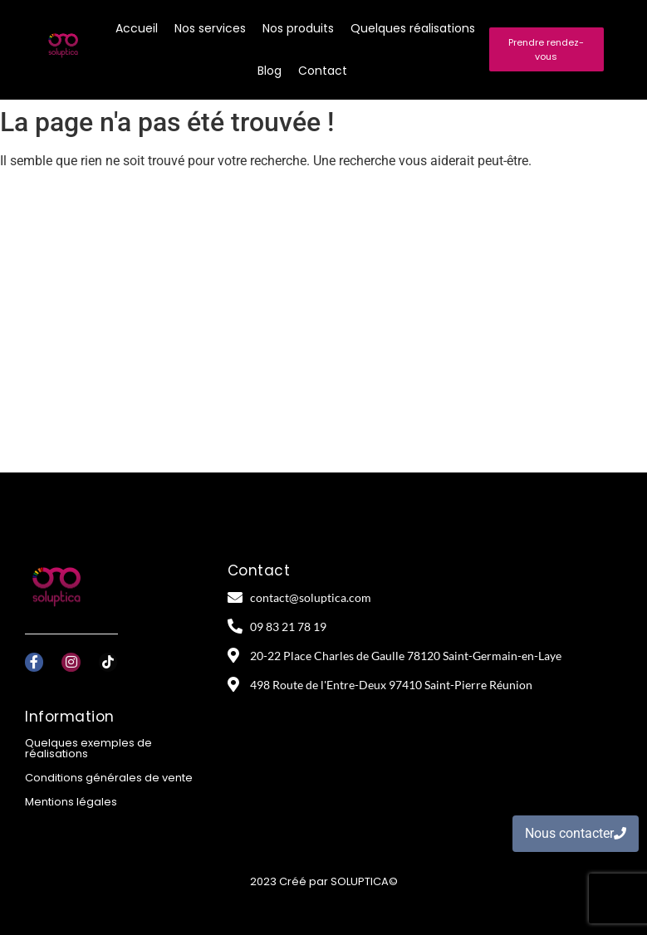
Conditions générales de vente (109, 778)
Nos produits (298, 28)
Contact (322, 70)
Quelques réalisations (412, 28)
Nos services (210, 28)
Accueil (136, 28)
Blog (269, 70)
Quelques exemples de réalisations (88, 748)
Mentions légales (71, 802)
